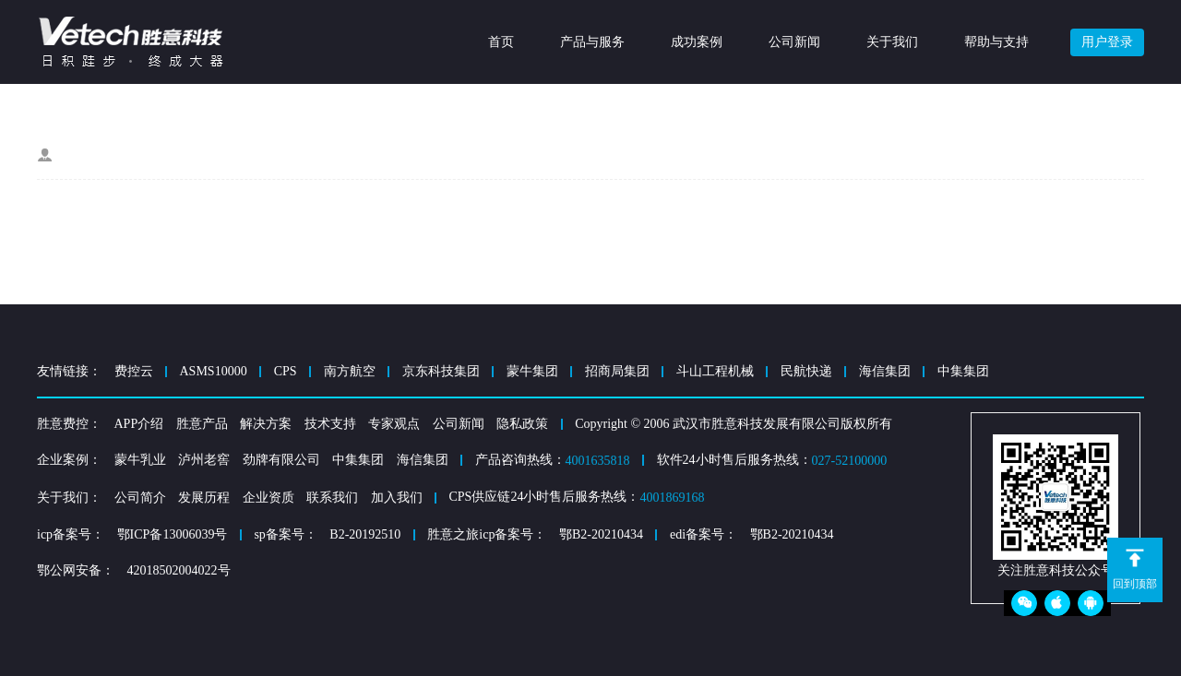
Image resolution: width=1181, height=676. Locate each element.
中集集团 (963, 371)
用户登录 (1107, 42)
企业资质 (268, 497)
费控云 (133, 371)
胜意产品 (202, 424)
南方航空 (350, 371)
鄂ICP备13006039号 (172, 534)
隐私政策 (522, 424)
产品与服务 (592, 42)
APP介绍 (139, 424)
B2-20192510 (364, 534)
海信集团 (885, 371)
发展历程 (204, 497)
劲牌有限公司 (281, 460)
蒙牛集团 (532, 371)
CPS (285, 371)
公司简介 (140, 497)
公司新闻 (794, 42)
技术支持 (330, 424)
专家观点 (394, 424)
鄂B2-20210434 (601, 534)
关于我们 (892, 42)
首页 (501, 42)
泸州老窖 (204, 460)
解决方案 (266, 424)
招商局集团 (617, 371)
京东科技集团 (441, 371)
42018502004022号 (179, 570)
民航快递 (806, 371)
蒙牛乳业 (140, 460)
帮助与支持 (996, 42)
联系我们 (332, 497)
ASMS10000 (213, 371)
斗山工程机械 (715, 371)
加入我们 (397, 497)
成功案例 (696, 42)
